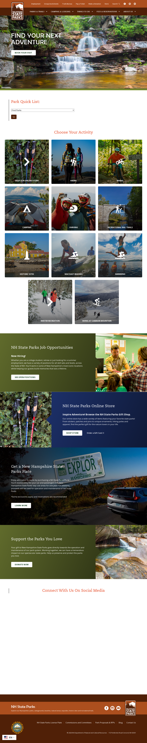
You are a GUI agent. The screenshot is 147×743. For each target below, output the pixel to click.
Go (14, 117)
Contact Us (131, 722)
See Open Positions (25, 377)
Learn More (21, 505)
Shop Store (72, 433)
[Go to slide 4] (102, 390)
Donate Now (22, 564)
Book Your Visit (23, 52)
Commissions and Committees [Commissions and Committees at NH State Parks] (79, 722)
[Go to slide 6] (106, 390)
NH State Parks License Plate (49, 722)
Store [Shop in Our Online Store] (107, 4)
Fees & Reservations (107, 11)
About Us (128, 11)
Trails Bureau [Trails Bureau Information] (67, 4)
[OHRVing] (73, 208)
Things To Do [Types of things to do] (83, 11)
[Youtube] (135, 4)
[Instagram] (130, 4)
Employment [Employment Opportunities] (35, 4)
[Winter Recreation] (50, 302)
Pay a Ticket (80, 4)
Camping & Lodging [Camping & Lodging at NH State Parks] (61, 11)
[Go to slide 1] (96, 390)
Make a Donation (95, 4)
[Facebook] (125, 4)
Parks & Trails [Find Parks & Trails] (37, 11)
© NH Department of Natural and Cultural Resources (101, 733)
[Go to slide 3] (100, 390)
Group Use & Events (51, 4)
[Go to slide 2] (98, 390)
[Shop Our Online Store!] (27, 162)
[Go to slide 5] (104, 390)
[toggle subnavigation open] (46, 11)
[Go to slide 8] (111, 390)
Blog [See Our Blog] (121, 722)
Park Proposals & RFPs (105, 722)
